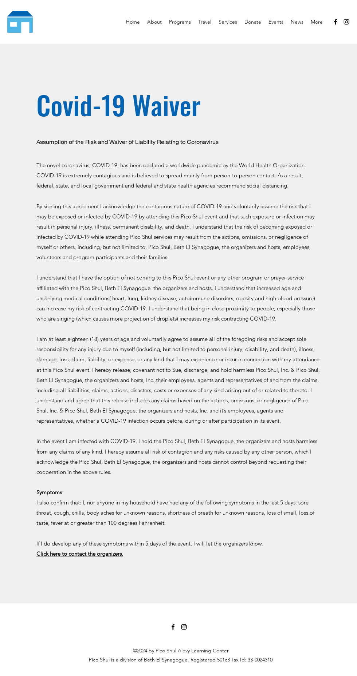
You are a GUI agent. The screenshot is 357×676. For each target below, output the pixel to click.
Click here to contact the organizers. (79, 553)
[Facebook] (335, 21)
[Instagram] (346, 21)
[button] (180, 21)
